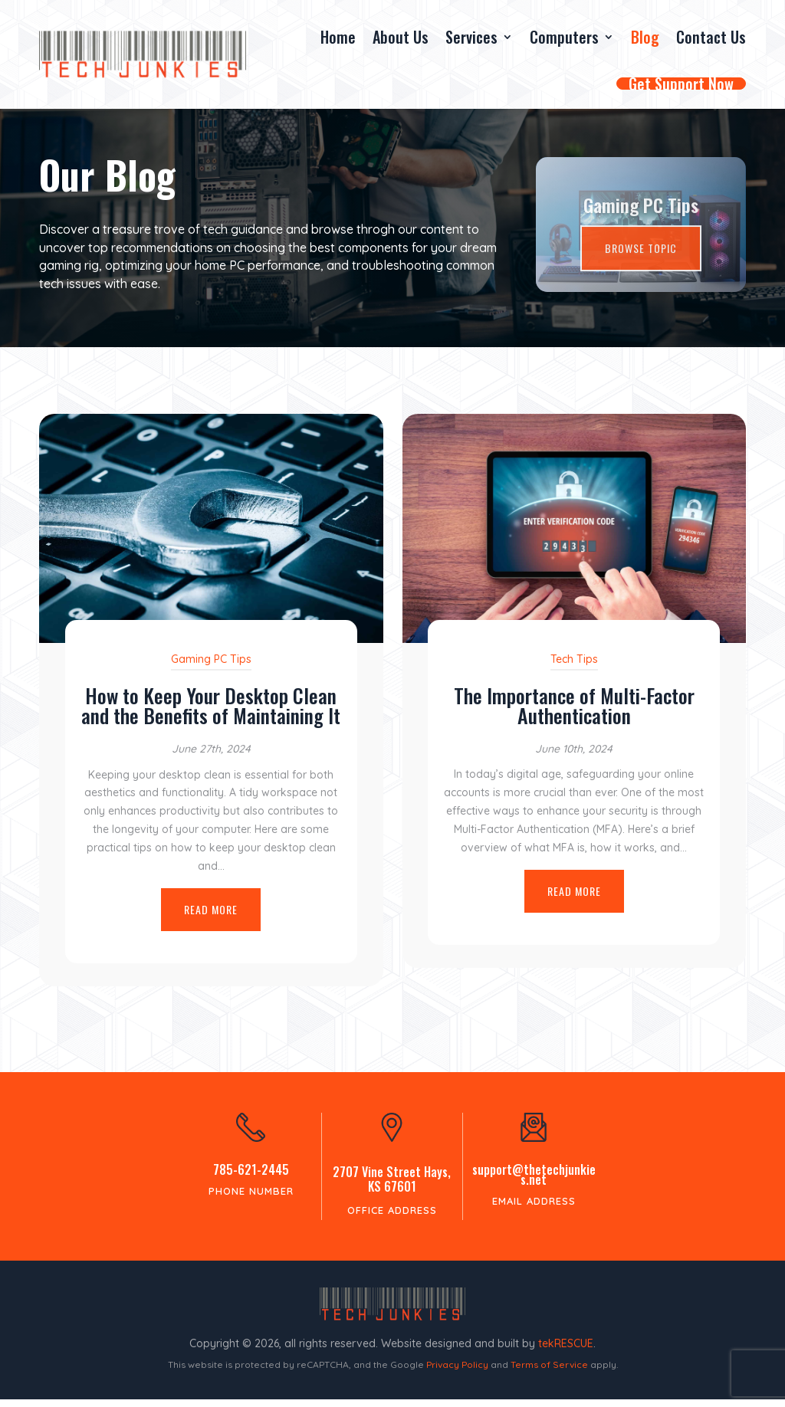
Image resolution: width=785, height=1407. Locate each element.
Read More (211, 917)
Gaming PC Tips (640, 221)
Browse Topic (641, 264)
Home (338, 36)
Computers (564, 36)
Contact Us (711, 36)
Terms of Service (549, 1372)
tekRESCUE (565, 1351)
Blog (645, 36)
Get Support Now (681, 83)
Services (471, 36)
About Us (401, 36)
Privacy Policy (457, 1372)
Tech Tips (574, 667)
